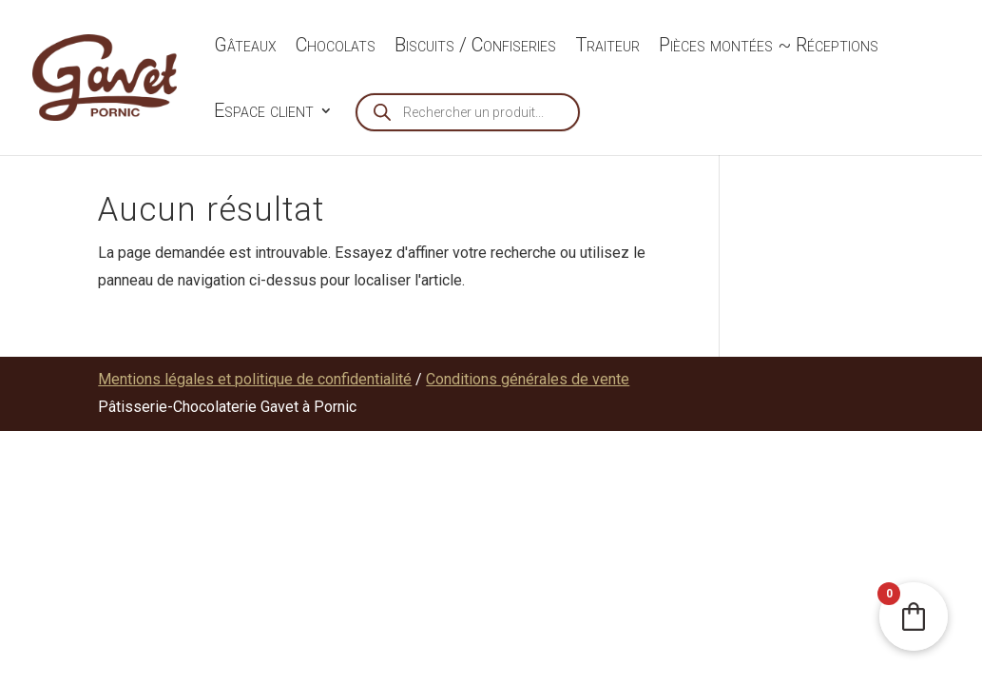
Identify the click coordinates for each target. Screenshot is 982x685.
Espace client (264, 113)
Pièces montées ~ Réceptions (768, 47)
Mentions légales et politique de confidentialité (255, 379)
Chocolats (335, 47)
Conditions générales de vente (527, 379)
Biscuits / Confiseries (475, 47)
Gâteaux (245, 47)
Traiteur (607, 47)
